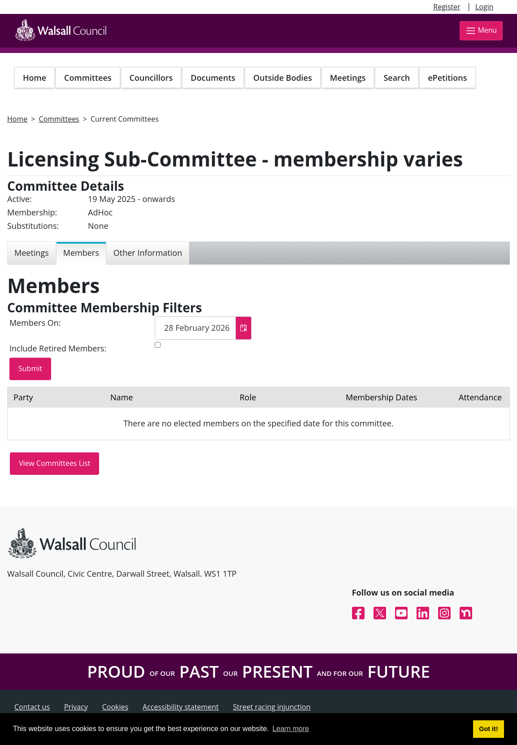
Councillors (151, 77)
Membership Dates (381, 397)
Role (247, 397)
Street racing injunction (272, 707)
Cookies (115, 707)
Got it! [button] (488, 728)
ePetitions (447, 77)
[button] (243, 328)
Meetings (348, 77)
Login (484, 7)
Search (396, 77)
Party (23, 397)
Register (446, 7)
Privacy (76, 707)
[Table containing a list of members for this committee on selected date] (258, 413)
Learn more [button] (290, 728)
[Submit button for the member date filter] (30, 369)
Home (34, 77)
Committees (88, 77)
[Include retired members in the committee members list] (158, 345)
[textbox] (203, 328)
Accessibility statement (181, 707)
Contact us (32, 707)
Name (121, 397)
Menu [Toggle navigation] (481, 30)
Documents (213, 77)
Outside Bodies (282, 77)
